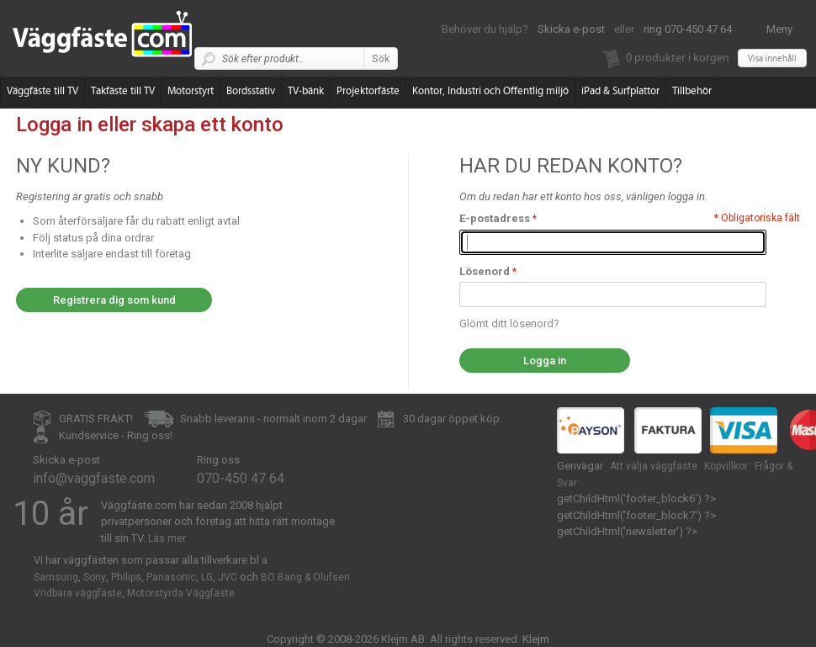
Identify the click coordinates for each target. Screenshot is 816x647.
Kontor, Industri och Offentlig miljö (490, 91)
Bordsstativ (250, 91)
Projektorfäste (368, 91)
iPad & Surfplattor (620, 91)
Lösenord (484, 271)
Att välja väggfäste (653, 466)
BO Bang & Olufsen (305, 577)
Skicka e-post (571, 29)
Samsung (56, 577)
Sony (94, 577)
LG (207, 577)
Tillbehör (692, 91)
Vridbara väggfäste (78, 593)
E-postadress (494, 218)
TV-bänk (306, 91)
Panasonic (171, 577)
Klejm (535, 639)
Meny (779, 29)
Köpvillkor (726, 466)
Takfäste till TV (123, 91)
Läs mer (167, 538)
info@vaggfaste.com (94, 478)
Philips (126, 577)
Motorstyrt (190, 91)
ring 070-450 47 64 (688, 29)
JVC (227, 577)
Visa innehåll (772, 58)
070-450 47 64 (240, 478)
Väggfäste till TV (42, 91)
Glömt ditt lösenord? (509, 323)
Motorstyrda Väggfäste (181, 593)
